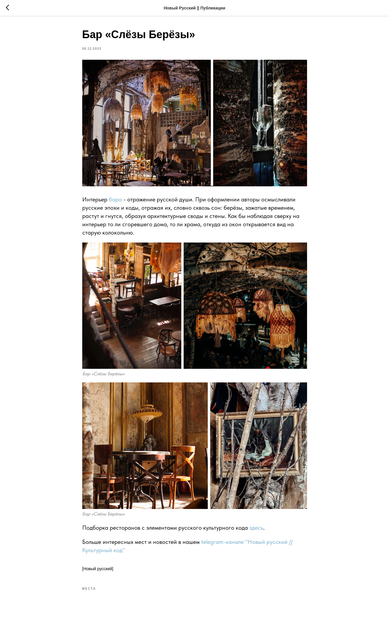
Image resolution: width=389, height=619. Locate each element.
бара (116, 199)
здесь (256, 527)
